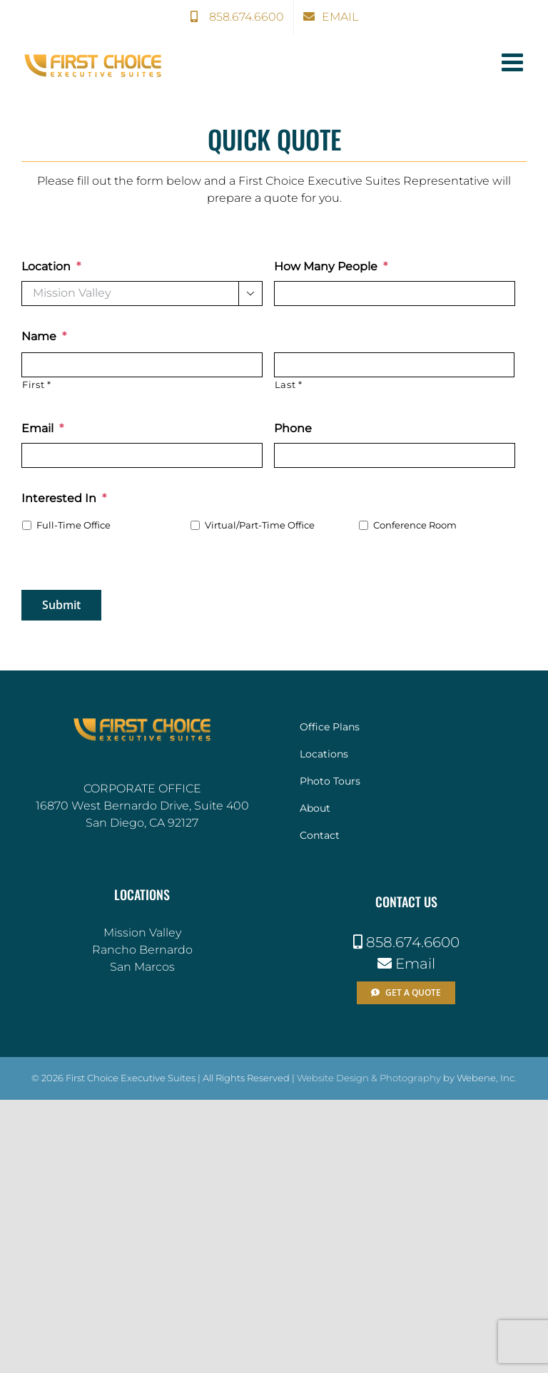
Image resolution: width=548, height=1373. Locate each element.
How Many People (330, 266)
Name (43, 336)
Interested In (63, 498)
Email (42, 428)
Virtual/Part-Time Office (260, 525)
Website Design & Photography (369, 1077)
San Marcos (142, 967)
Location (51, 266)
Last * (289, 384)
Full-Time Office (73, 525)
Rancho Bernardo (142, 949)
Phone (293, 428)
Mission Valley (142, 932)
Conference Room (415, 525)
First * (36, 384)
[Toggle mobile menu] (514, 61)
